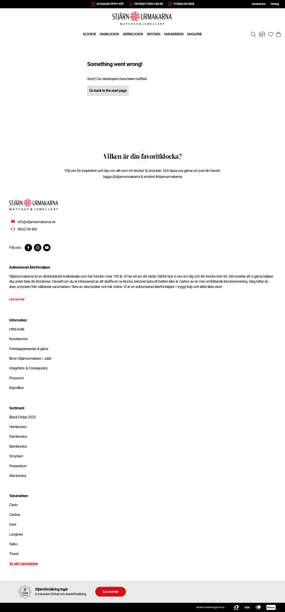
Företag (274, 4)
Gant (12, 524)
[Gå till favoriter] (270, 34)
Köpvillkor (16, 388)
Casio (13, 505)
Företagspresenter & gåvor (28, 349)
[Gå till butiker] (262, 34)
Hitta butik (16, 329)
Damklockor (18, 436)
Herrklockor (18, 427)
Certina (14, 515)
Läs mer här (17, 299)
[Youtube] (46, 247)
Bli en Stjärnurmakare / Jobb (30, 358)
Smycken (16, 456)
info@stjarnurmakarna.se (36, 222)
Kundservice (258, 4)
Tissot (13, 554)
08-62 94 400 (27, 229)
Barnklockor (18, 446)
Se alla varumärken (23, 563)
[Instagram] (37, 247)
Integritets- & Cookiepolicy (28, 368)
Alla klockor (18, 476)
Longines (16, 534)
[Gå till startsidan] (142, 17)
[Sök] (253, 34)
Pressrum (16, 378)
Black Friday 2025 (22, 417)
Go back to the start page (108, 90)
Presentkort (18, 466)
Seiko (13, 544)
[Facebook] (28, 247)
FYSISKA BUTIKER (184, 4)
